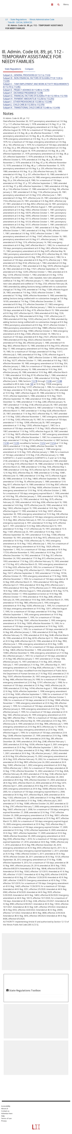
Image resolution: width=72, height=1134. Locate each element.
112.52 (43, 443)
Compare (29, 69)
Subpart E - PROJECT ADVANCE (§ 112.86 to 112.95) (26, 89)
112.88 (59, 381)
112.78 (34, 381)
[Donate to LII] (52, 5)
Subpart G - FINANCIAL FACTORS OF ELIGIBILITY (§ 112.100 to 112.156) (35, 95)
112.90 (6, 443)
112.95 (16, 443)
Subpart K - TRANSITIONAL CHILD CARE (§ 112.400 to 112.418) (31, 107)
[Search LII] (58, 5)
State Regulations (18, 19)
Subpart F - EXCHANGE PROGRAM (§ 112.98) (23, 92)
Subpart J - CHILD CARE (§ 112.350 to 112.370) (23, 104)
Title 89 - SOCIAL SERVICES (20, 22)
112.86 (49, 381)
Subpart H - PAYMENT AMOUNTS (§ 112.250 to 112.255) (28, 98)
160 (31, 384)
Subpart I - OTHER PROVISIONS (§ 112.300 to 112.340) (27, 101)
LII (6, 19)
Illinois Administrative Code (42, 19)
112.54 (53, 443)
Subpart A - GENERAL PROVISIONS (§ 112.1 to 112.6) (26, 75)
